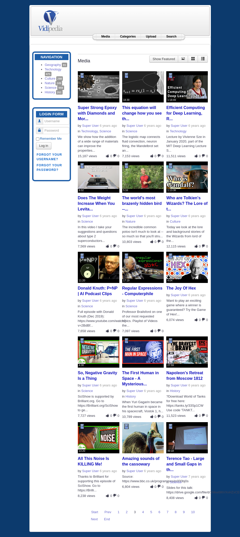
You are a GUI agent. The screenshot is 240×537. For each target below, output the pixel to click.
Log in (43, 146)
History (54, 92)
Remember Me (51, 138)
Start (94, 512)
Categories (128, 36)
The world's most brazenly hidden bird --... (142, 203)
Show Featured (164, 59)
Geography (56, 65)
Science (54, 87)
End (107, 519)
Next (94, 519)
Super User (90, 126)
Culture (54, 78)
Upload (151, 36)
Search (171, 36)
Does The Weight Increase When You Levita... (96, 203)
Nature (53, 83)
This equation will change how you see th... (142, 113)
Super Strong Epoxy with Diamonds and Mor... (97, 113)
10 (193, 512)
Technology (89, 131)
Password (41, 128)
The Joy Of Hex (181, 288)
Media (105, 36)
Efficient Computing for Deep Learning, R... (185, 113)
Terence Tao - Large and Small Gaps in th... (185, 464)
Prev (107, 512)
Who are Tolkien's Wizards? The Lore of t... (187, 203)
